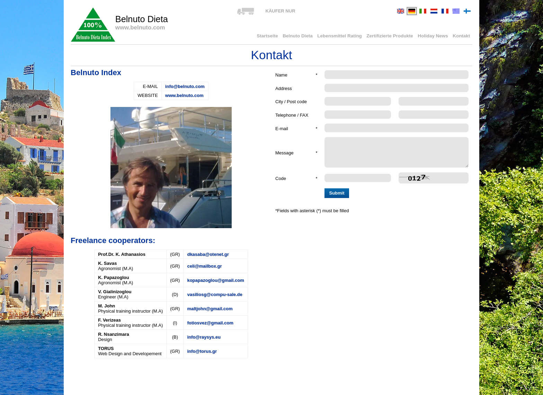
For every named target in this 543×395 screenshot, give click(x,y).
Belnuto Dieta (303, 36)
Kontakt (461, 36)
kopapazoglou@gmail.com (215, 280)
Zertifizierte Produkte (392, 36)
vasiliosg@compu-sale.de (214, 294)
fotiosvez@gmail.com (210, 322)
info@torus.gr (202, 351)
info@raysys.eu (204, 337)
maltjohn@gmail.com (209, 308)
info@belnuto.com (185, 86)
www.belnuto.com (184, 95)
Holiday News (434, 36)
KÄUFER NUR (280, 11)
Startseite (274, 36)
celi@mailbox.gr (204, 266)
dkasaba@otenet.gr (208, 254)
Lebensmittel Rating (343, 36)
